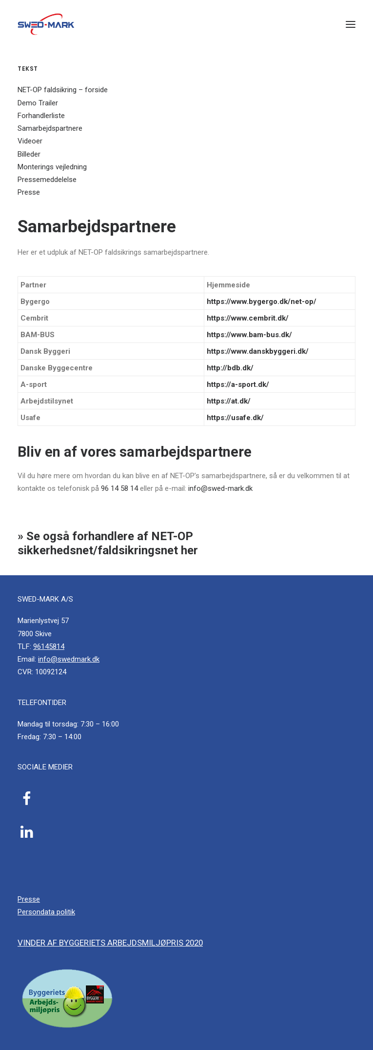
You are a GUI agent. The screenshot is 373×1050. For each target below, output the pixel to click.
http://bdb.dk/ (230, 367)
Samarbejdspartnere (50, 128)
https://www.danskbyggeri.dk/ (258, 351)
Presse (29, 192)
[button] (350, 24)
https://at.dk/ (229, 401)
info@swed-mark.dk (220, 488)
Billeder (29, 154)
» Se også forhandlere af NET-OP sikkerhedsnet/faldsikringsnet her (108, 543)
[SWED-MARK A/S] (46, 24)
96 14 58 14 (119, 488)
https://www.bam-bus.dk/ (249, 334)
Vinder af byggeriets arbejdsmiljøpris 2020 (110, 943)
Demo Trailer (38, 103)
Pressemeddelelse (47, 179)
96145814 (48, 646)
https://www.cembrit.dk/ (248, 318)
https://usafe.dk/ (235, 417)
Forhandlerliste (41, 115)
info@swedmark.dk (68, 659)
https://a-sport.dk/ (238, 384)
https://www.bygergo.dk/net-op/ (261, 301)
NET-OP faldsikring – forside (63, 89)
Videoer (30, 141)
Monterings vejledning (52, 166)
